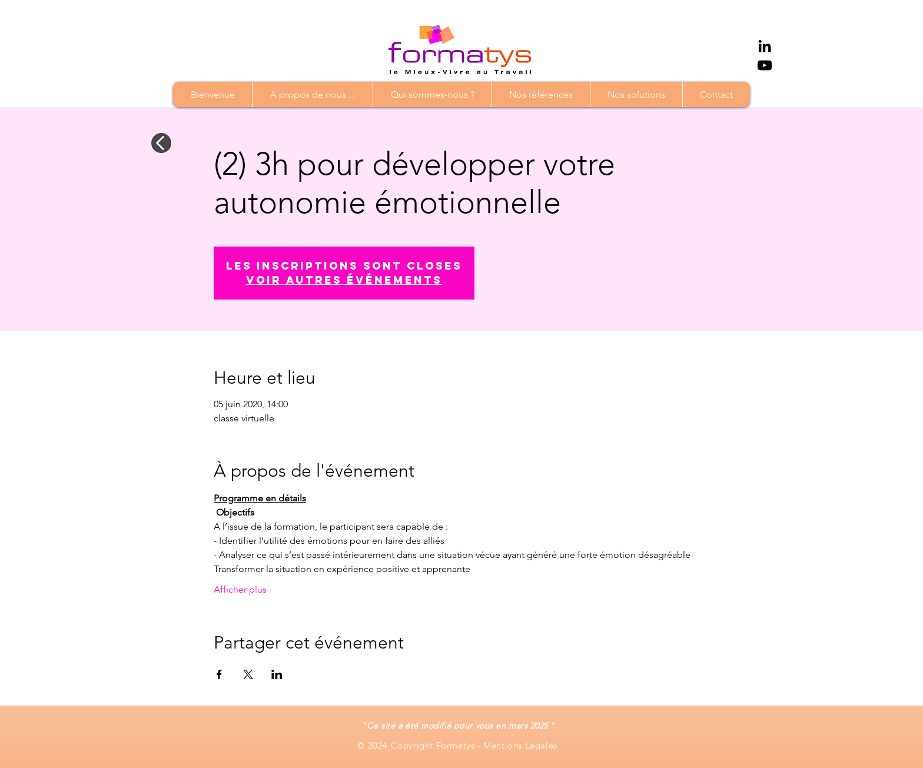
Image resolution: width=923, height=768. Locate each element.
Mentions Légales (521, 745)
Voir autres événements (344, 280)
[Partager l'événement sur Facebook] (219, 674)
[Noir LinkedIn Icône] (764, 46)
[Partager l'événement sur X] (248, 674)
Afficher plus (240, 589)
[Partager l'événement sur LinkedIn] (277, 674)
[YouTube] (764, 65)
